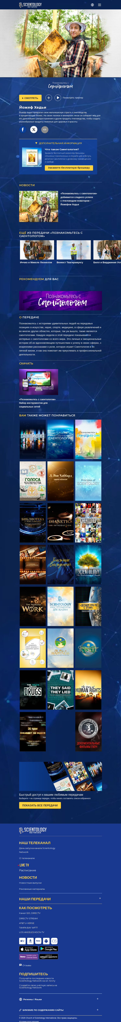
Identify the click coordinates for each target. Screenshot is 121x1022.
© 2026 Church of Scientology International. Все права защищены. (48, 1003)
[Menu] (99, 5)
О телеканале (27, 855)
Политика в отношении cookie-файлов (36, 1010)
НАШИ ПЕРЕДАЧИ (35, 896)
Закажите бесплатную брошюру (69, 167)
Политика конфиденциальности (33, 1014)
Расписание (27, 867)
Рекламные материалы (32, 886)
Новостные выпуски (30, 880)
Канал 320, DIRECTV (29, 910)
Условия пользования (29, 1007)
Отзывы (26, 950)
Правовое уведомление (30, 1018)
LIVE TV (24, 862)
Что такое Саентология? (62, 149)
